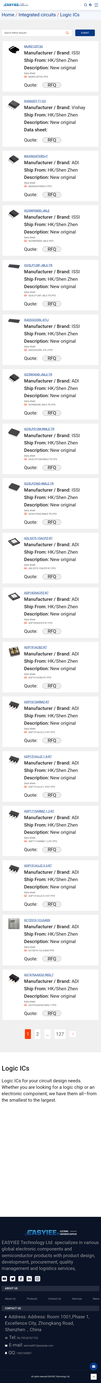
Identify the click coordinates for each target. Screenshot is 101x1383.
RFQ (52, 85)
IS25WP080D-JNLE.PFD (38, 241)
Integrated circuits (37, 14)
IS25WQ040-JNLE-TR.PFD (39, 404)
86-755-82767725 (21, 1338)
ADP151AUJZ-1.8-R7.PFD (39, 787)
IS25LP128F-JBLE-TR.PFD (40, 295)
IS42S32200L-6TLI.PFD (38, 350)
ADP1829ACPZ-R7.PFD (38, 623)
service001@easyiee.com (29, 1345)
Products (32, 1298)
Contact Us (54, 1298)
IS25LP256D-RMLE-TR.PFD (40, 514)
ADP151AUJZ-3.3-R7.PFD (39, 732)
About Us (10, 1298)
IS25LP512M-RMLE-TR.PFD (40, 459)
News (96, 1298)
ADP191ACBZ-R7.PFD (37, 677)
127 (60, 1034)
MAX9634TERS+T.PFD (38, 186)
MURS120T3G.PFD (36, 77)
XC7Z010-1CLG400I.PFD (39, 950)
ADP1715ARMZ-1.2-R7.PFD (40, 841)
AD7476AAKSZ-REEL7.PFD (40, 1005)
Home (8, 14)
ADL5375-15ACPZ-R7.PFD (40, 568)
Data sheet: (30, 73)
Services (77, 1298)
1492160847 (18, 1353)
